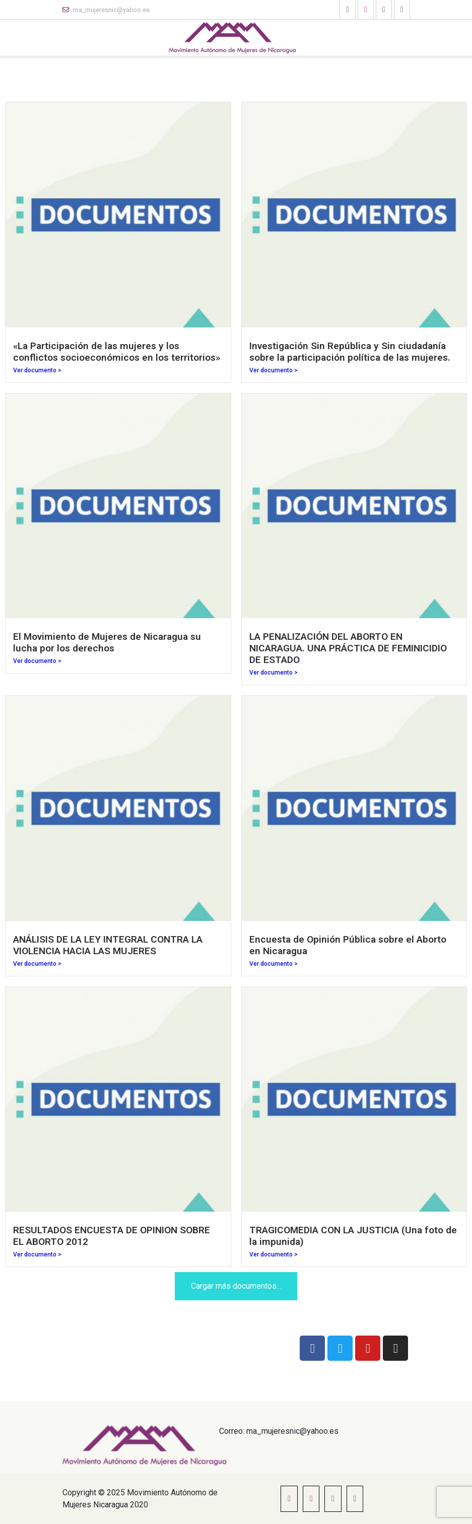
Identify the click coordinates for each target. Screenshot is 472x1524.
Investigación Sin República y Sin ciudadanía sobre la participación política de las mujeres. (349, 351)
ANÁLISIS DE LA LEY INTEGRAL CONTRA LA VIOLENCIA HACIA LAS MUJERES (108, 945)
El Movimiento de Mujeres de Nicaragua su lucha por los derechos (107, 642)
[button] (348, 9)
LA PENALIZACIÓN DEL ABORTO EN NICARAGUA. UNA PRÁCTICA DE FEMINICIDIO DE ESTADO (348, 648)
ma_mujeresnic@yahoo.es (106, 10)
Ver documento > (37, 370)
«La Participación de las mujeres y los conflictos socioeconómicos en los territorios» (116, 351)
